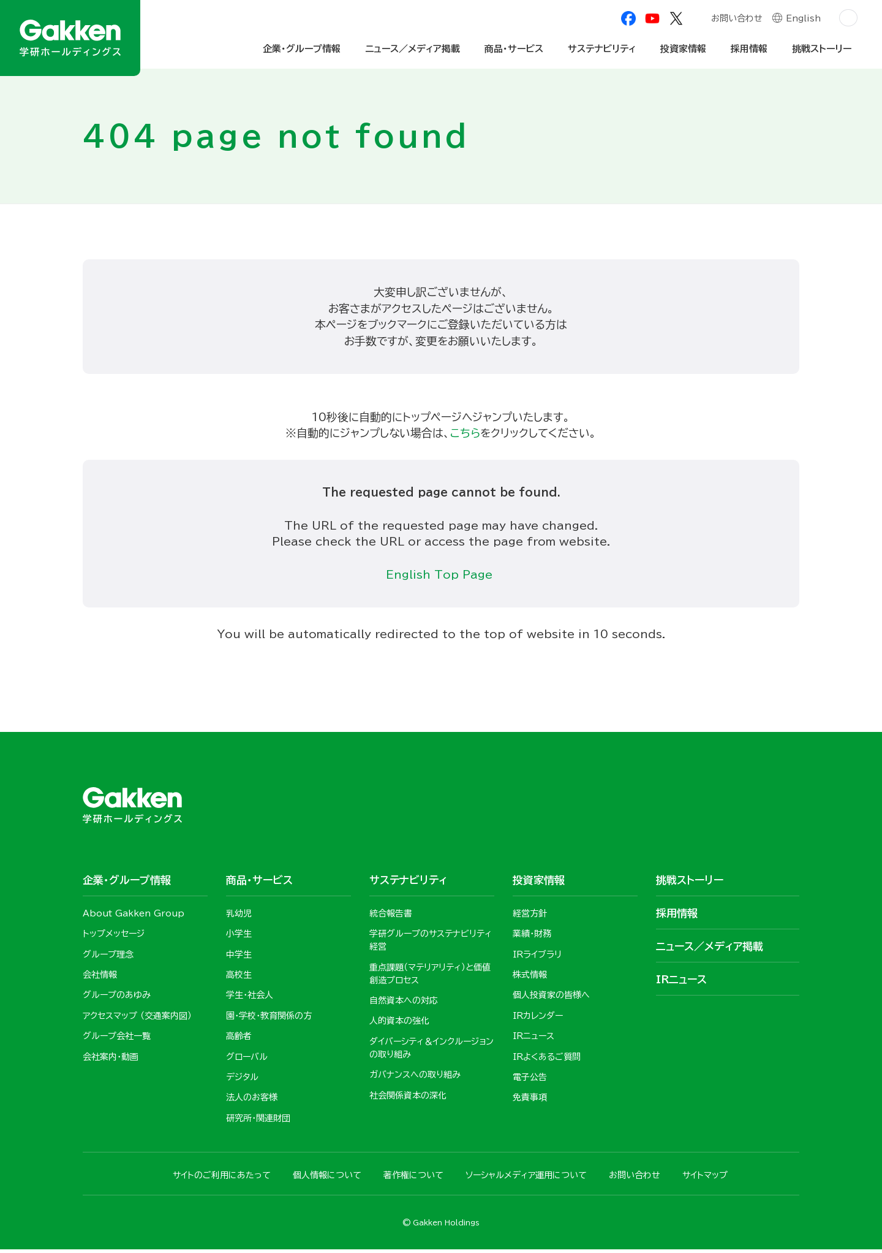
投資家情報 (683, 48)
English (803, 19)
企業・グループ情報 (302, 48)
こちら (465, 434)
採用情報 (749, 48)
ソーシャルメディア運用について (526, 1179)
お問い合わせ (736, 19)
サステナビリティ (602, 48)
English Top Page (441, 576)
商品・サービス (513, 48)
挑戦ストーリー (821, 48)
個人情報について (327, 1179)
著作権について (413, 1179)
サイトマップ (705, 1179)
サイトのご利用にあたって (222, 1179)
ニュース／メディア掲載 (412, 48)
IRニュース (681, 982)
